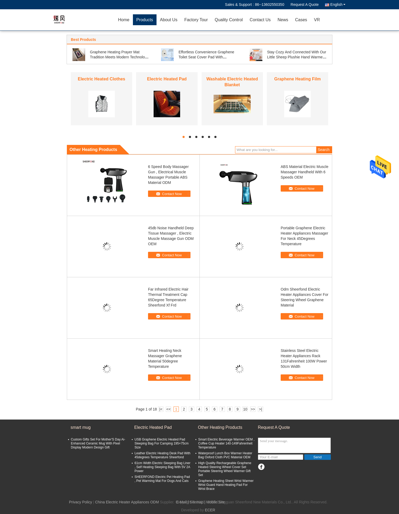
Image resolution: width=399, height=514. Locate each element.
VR (317, 20)
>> (253, 409)
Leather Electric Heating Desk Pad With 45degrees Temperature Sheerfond (162, 455)
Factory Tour (196, 20)
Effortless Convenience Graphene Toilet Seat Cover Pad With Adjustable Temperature (206, 57)
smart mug (81, 427)
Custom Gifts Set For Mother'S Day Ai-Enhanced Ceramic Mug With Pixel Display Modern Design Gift (98, 443)
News (282, 20)
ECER (210, 510)
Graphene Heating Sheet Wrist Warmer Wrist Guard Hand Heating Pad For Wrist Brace (226, 485)
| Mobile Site (214, 502)
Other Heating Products (220, 427)
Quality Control (229, 20)
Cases (301, 20)
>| (260, 409)
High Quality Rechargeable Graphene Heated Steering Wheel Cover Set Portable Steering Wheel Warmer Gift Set (224, 469)
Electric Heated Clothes (101, 79)
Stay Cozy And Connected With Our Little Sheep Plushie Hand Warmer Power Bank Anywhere (296, 57)
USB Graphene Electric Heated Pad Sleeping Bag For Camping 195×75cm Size (162, 443)
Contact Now (172, 194)
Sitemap (196, 502)
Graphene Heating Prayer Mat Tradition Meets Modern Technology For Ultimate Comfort (119, 57)
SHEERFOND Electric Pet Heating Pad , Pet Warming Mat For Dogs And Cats (162, 479)
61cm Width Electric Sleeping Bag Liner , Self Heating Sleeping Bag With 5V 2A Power (162, 467)
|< (161, 409)
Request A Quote (304, 4)
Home (123, 20)
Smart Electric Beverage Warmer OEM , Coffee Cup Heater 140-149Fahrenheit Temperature (226, 443)
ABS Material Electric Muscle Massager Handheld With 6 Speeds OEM (304, 172)
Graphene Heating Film (297, 79)
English (337, 4)
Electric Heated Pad (167, 79)
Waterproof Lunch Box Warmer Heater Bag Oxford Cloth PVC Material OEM (225, 455)
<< (168, 409)
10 (245, 409)
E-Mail (181, 502)
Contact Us (260, 20)
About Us (168, 20)
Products (144, 20)
